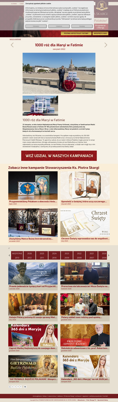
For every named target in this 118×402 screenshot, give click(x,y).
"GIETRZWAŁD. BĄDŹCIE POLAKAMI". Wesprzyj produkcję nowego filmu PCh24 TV (33, 380)
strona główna (37, 396)
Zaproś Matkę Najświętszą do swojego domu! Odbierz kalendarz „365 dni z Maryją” (33, 349)
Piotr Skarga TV (91, 400)
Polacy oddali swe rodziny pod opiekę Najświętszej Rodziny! (80, 318)
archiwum (78, 396)
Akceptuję (82, 26)
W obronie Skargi (69, 396)
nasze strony (52, 396)
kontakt (105, 396)
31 (25, 387)
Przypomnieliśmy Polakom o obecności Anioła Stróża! (33, 202)
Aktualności (81, 400)
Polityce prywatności (81, 10)
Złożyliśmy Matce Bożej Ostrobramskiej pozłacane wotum (30, 240)
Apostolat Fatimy (103, 400)
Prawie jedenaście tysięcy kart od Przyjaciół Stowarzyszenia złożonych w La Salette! (32, 287)
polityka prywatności (96, 396)
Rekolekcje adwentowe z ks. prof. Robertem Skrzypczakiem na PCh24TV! (84, 349)
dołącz (45, 396)
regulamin (85, 396)
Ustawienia (59, 26)
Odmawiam (36, 26)
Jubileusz (60, 396)
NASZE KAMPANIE (15, 39)
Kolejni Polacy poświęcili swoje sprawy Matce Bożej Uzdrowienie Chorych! (33, 318)
